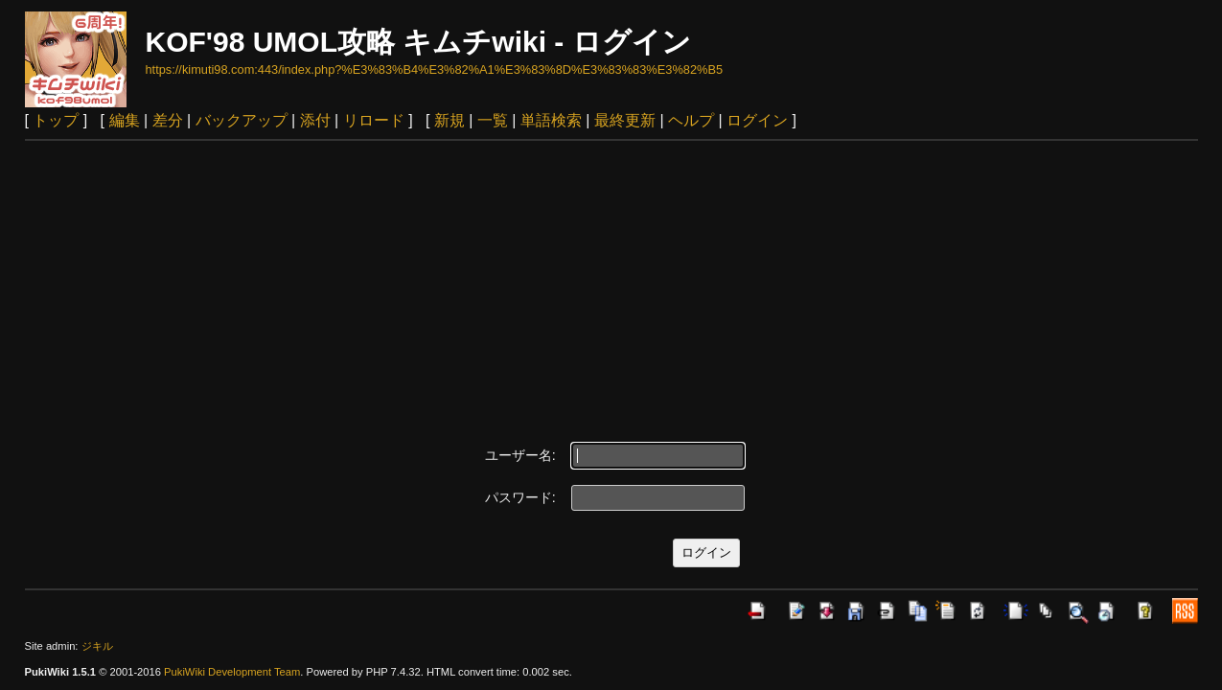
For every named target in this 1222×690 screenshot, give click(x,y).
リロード (373, 120)
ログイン (757, 120)
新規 (449, 120)
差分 (167, 120)
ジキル (97, 646)
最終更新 (625, 120)
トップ (56, 120)
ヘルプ (691, 120)
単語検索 (551, 120)
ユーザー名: (520, 455)
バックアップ (242, 120)
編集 (124, 120)
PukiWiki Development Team (232, 672)
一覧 (492, 120)
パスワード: (520, 497)
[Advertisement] (611, 284)
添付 (315, 120)
